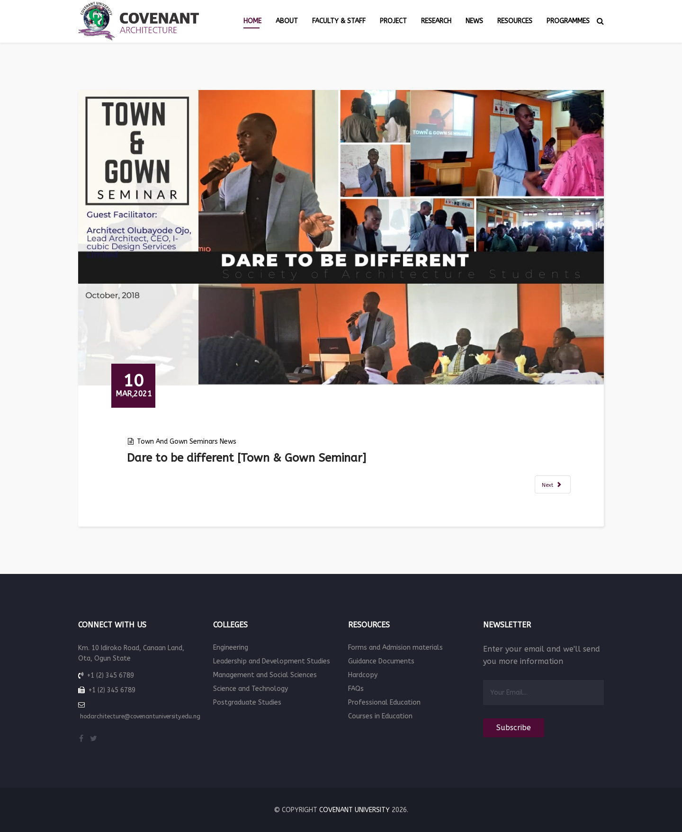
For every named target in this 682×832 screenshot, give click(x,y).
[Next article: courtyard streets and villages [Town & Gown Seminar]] (553, 484)
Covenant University (354, 810)
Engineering (230, 648)
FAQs (356, 689)
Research (436, 21)
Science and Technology (250, 689)
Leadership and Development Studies (271, 661)
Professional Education (384, 702)
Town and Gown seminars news (186, 442)
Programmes (568, 21)
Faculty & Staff (339, 21)
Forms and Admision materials (395, 648)
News (474, 21)
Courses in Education (380, 716)
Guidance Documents (381, 661)
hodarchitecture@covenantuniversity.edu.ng (140, 716)
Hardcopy (362, 675)
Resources (514, 21)
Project (393, 21)
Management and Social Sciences (265, 675)
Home (252, 21)
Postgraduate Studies (247, 702)
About (287, 21)
